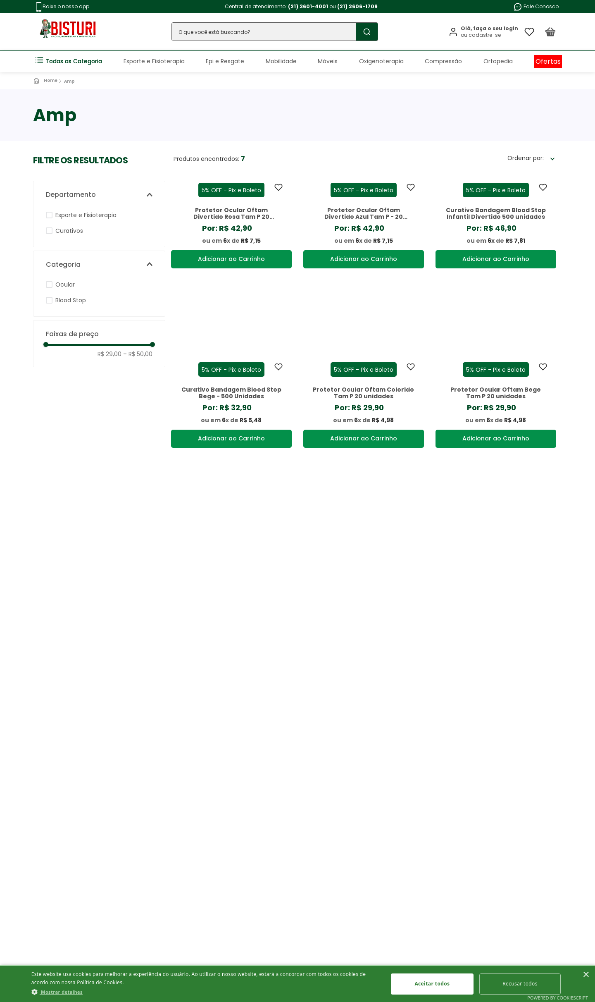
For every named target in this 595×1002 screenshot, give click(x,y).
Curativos (69, 231)
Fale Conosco (536, 7)
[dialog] (297, 983)
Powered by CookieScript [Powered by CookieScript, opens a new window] (557, 998)
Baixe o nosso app (62, 7)
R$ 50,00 (137, 354)
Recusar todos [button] (520, 983)
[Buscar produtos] (367, 32)
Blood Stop (70, 300)
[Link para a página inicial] (46, 80)
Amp (69, 81)
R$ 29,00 (109, 354)
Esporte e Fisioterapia (86, 215)
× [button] (586, 975)
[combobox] (274, 31)
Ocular (65, 284)
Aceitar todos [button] (432, 983)
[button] (99, 194)
